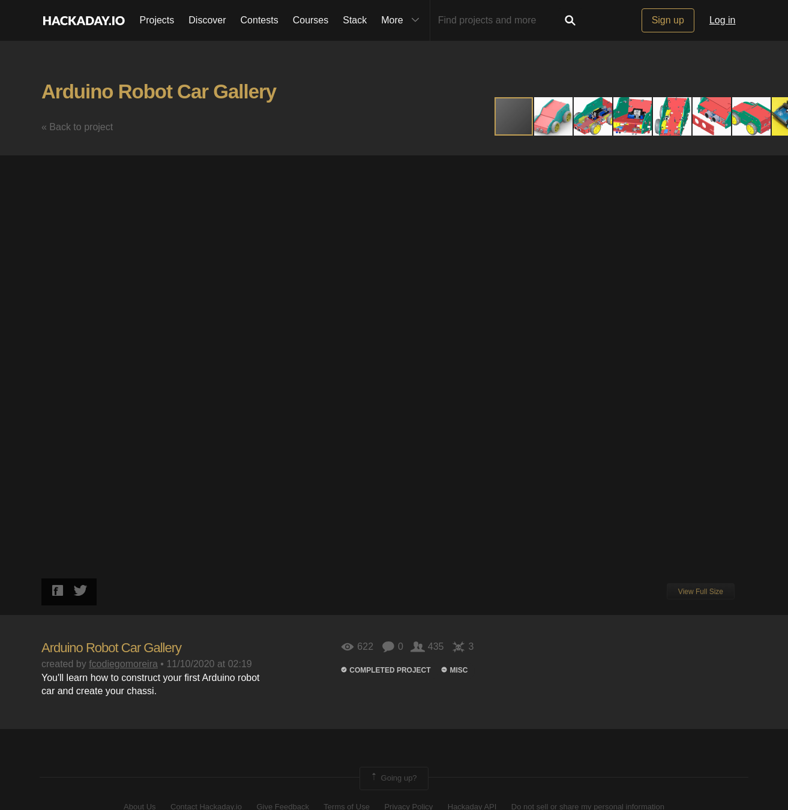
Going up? (393, 778)
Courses (311, 20)
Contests (259, 20)
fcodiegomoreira (123, 664)
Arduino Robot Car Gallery (158, 91)
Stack (355, 20)
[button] (554, 116)
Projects (157, 20)
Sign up (668, 20)
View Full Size (700, 591)
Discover (207, 20)
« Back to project (77, 127)
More (402, 20)
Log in (722, 20)
